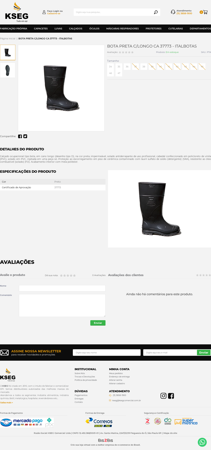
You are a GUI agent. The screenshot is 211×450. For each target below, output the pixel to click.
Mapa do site (170, 433)
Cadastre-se (53, 13)
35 (119, 66)
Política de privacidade (86, 380)
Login (56, 11)
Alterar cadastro (117, 383)
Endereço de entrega (119, 376)
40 (160, 66)
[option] (7, 52)
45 (202, 66)
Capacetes (41, 28)
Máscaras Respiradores (122, 28)
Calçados (75, 28)
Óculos (94, 28)
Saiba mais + (6, 402)
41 (169, 66)
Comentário (6, 295)
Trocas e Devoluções (85, 376)
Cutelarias (175, 28)
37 (135, 66)
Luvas (58, 28)
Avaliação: (112, 52)
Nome (3, 286)
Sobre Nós (80, 373)
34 (110, 66)
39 (152, 66)
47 (119, 73)
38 (143, 66)
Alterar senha (115, 380)
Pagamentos (81, 395)
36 (127, 66)
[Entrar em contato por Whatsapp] (202, 442)
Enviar (98, 322)
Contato (79, 402)
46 (110, 73)
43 (185, 66)
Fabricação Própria (13, 28)
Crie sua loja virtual (80, 445)
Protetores (154, 28)
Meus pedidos (116, 373)
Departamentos (200, 28)
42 (177, 66)
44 (193, 66)
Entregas (79, 398)
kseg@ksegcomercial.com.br (126, 400)
